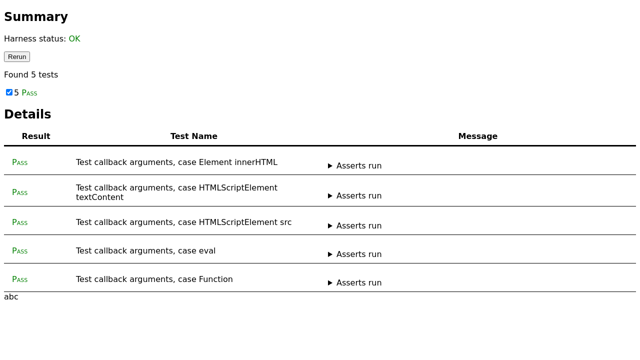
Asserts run (359, 165)
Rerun (17, 56)
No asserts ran (478, 165)
